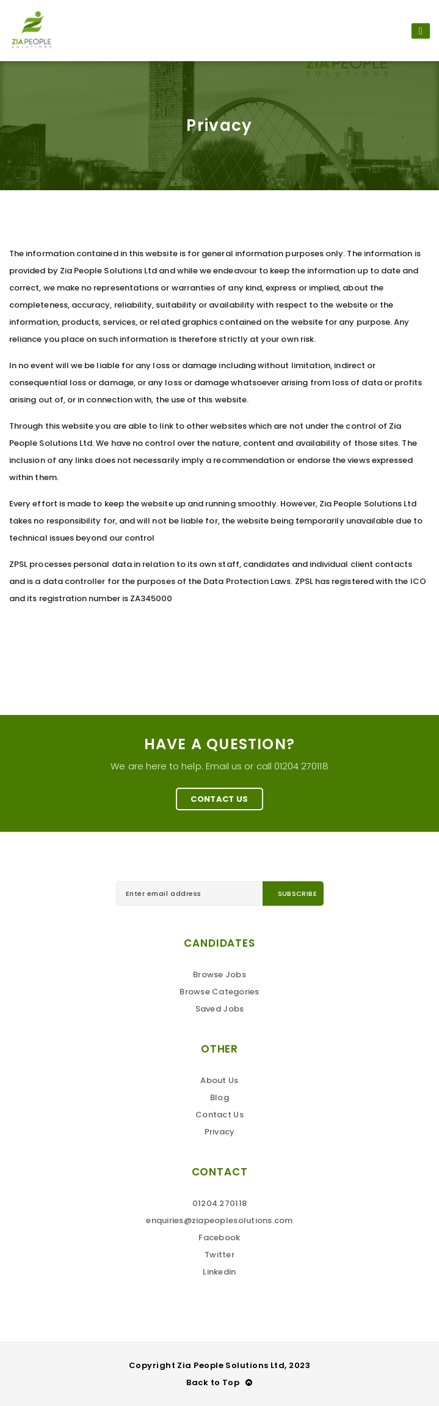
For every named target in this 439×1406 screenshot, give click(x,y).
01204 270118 (219, 1203)
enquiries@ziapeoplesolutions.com (219, 1220)
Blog (219, 1097)
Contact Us (219, 799)
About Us (219, 1080)
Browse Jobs (219, 974)
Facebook (219, 1237)
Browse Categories (219, 991)
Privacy (220, 1132)
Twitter (219, 1254)
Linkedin (219, 1272)
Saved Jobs (219, 1009)
